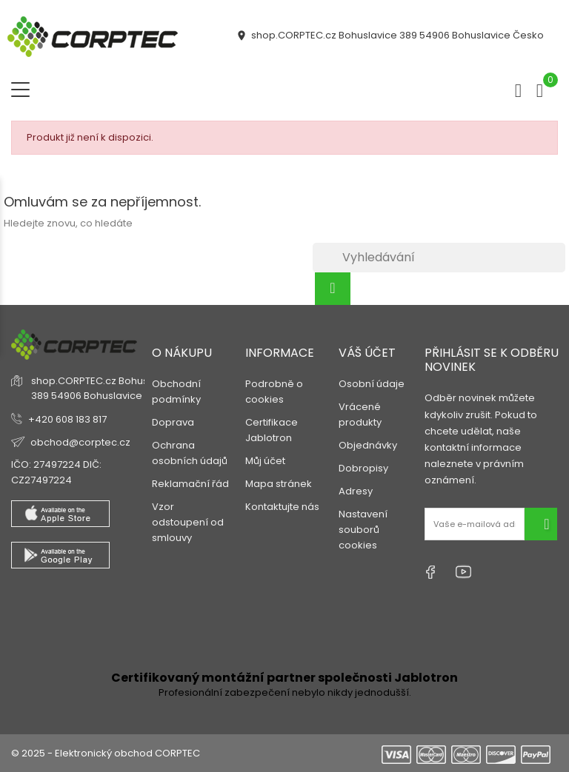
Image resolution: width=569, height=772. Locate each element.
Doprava (173, 422)
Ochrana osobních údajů (189, 453)
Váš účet (367, 352)
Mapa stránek (278, 484)
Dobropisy (363, 468)
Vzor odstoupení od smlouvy (188, 522)
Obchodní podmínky (176, 391)
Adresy (356, 491)
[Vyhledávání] (439, 257)
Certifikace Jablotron (271, 430)
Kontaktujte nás (282, 507)
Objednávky (368, 445)
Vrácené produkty (360, 414)
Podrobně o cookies (274, 391)
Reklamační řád (190, 484)
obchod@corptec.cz (80, 442)
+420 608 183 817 (67, 419)
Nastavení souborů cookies (363, 529)
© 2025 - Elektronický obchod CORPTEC (105, 753)
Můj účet (265, 461)
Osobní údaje (372, 384)
